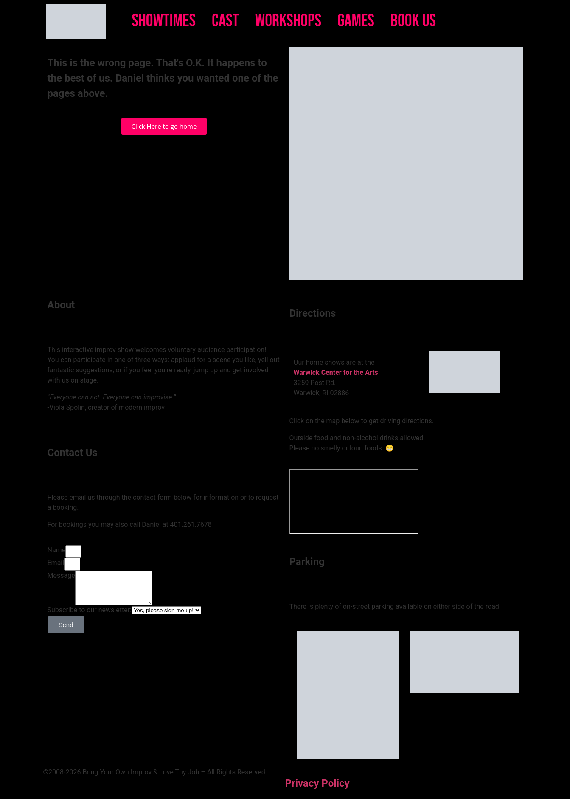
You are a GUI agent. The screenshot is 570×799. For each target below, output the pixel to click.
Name (57, 550)
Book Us (413, 21)
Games (355, 21)
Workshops (288, 21)
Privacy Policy (317, 783)
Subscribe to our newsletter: (90, 616)
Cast (225, 21)
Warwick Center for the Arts (336, 373)
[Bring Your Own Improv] (353, 501)
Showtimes (164, 21)
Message (61, 575)
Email (56, 563)
